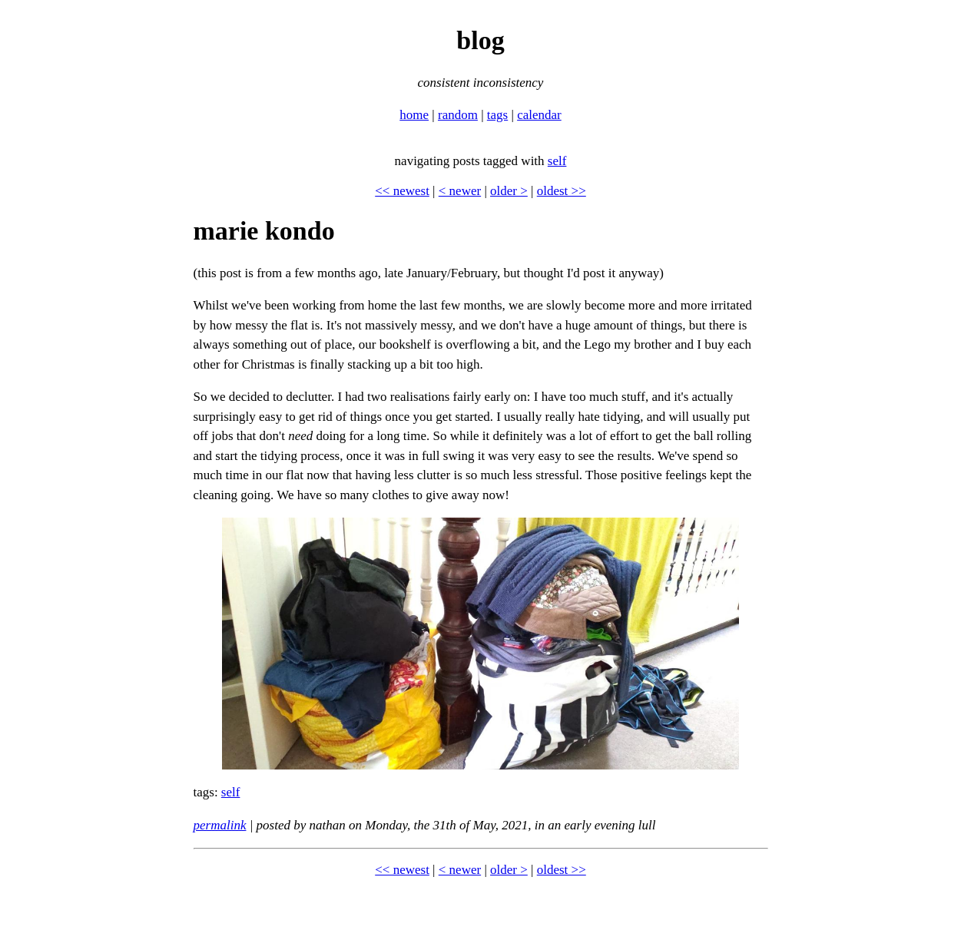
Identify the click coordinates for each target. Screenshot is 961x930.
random (458, 115)
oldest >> (561, 191)
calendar (539, 115)
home (414, 115)
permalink (220, 825)
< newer (460, 191)
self (557, 161)
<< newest (402, 191)
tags (497, 115)
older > (509, 191)
